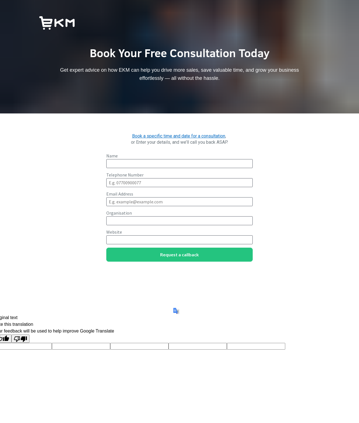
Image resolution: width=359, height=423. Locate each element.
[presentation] (179, 276)
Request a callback (179, 254)
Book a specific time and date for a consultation (178, 136)
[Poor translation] (20, 338)
